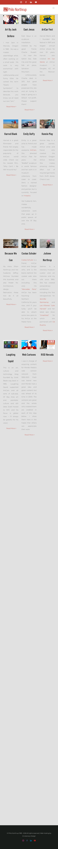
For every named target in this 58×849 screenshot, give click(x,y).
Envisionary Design (29, 836)
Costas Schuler (27, 260)
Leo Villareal (45, 305)
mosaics (27, 196)
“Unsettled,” (44, 315)
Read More (10, 107)
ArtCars (33, 150)
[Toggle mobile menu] (54, 8)
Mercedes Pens (29, 289)
